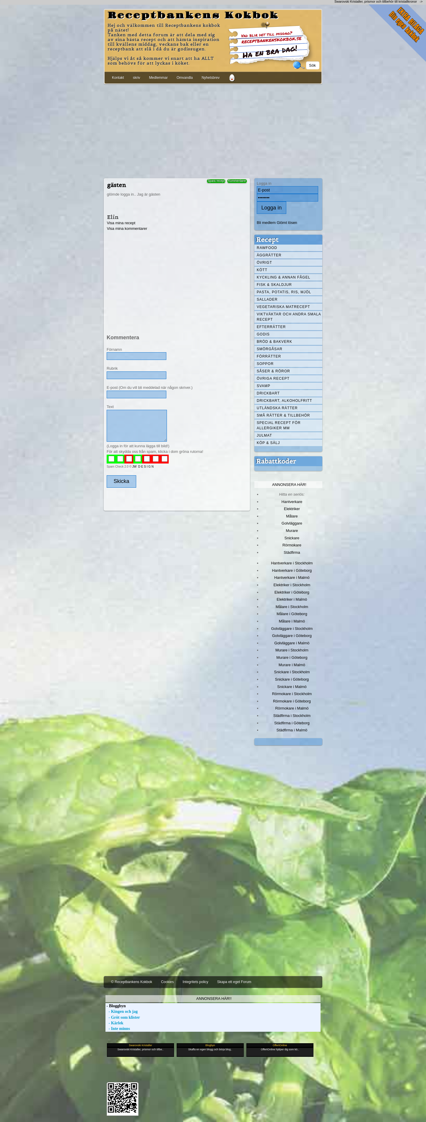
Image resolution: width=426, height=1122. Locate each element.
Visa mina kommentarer (127, 228)
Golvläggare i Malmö (292, 643)
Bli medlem (266, 222)
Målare (292, 516)
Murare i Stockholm (291, 650)
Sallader (267, 299)
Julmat (264, 435)
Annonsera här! (289, 484)
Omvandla (185, 78)
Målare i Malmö (292, 621)
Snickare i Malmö (291, 686)
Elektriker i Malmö (292, 599)
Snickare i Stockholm (292, 672)
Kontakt (118, 78)
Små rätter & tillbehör (283, 415)
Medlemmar (158, 78)
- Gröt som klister (122, 1017)
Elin (113, 217)
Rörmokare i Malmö (291, 708)
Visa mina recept (121, 223)
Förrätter (269, 356)
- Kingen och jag (121, 1011)
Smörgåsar (269, 349)
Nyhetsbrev (210, 78)
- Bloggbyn (115, 1006)
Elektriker (292, 509)
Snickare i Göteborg (292, 679)
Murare (292, 530)
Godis (263, 334)
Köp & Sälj (268, 443)
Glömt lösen (287, 222)
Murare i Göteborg (291, 657)
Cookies (167, 982)
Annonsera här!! (213, 998)
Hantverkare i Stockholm (292, 563)
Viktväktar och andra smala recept (289, 317)
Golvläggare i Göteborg (292, 635)
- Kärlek (114, 1023)
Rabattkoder (276, 461)
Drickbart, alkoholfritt (284, 401)
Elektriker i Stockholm (292, 585)
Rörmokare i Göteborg (292, 701)
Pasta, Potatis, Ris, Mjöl (284, 292)
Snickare (291, 538)
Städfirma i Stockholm (291, 715)
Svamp (263, 386)
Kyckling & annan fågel (283, 277)
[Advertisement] (213, 130)
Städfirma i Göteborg (292, 723)
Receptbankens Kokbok (193, 15)
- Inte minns (117, 1028)
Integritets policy (195, 982)
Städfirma (292, 552)
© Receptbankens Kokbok (131, 982)
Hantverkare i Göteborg (292, 570)
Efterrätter (271, 327)
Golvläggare (292, 523)
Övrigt (264, 263)
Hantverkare (292, 501)
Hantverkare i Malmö (292, 577)
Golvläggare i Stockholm (292, 628)
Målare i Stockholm (292, 607)
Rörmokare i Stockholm (292, 694)
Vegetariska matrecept (283, 307)
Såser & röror (273, 371)
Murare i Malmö (292, 665)
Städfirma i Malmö (292, 730)
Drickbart (268, 393)
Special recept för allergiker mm (279, 425)
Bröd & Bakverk (274, 342)
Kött (262, 270)
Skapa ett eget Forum (234, 982)
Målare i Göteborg (292, 614)
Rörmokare (291, 545)
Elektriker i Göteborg (291, 592)
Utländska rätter (277, 408)
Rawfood (267, 248)
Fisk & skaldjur (274, 285)
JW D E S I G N (143, 466)
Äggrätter (269, 255)
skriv (136, 78)
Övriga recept (273, 378)
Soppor (265, 364)
